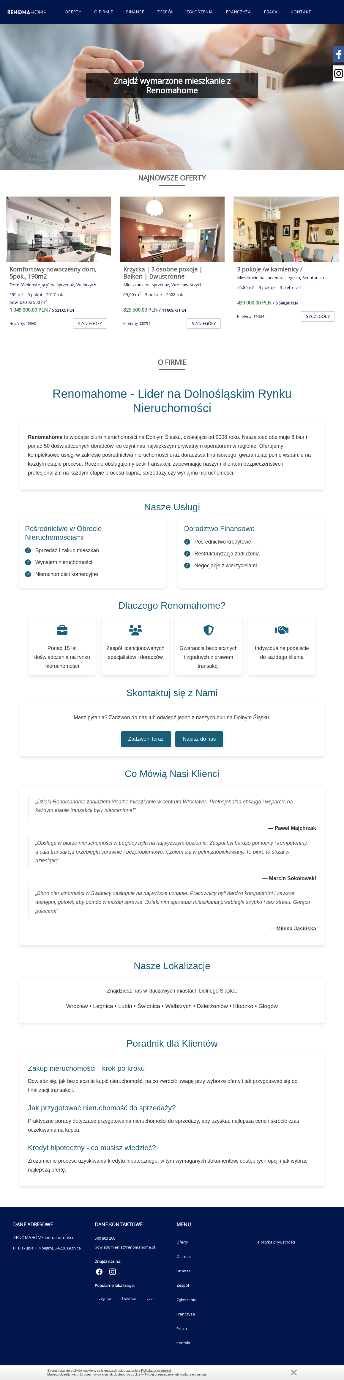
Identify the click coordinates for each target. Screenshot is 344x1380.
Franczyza (238, 12)
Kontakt (301, 12)
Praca (271, 12)
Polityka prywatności (276, 1242)
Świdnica (129, 1298)
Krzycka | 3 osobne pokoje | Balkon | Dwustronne (163, 272)
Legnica (105, 1298)
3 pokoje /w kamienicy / (269, 269)
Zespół (165, 12)
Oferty (73, 12)
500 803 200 (105, 1238)
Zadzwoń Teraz (146, 739)
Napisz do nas (199, 739)
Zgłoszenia (199, 12)
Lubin (151, 1298)
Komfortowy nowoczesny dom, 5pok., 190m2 (53, 272)
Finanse (135, 12)
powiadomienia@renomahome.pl (125, 1247)
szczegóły (90, 323)
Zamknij (294, 1372)
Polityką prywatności (156, 1370)
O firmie (103, 12)
